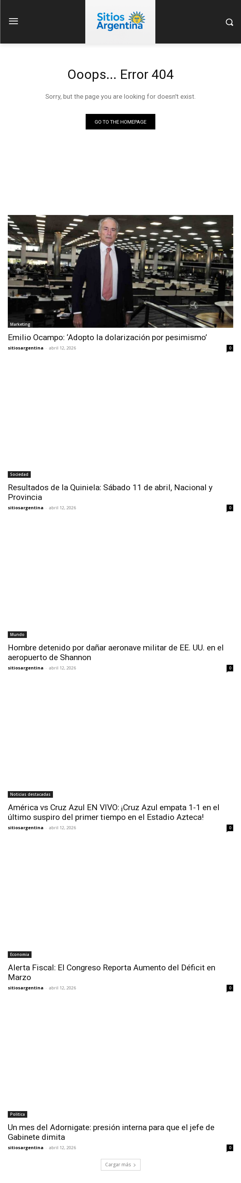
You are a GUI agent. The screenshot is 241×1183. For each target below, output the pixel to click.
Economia (19, 954)
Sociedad (19, 474)
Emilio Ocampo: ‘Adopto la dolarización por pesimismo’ (107, 337)
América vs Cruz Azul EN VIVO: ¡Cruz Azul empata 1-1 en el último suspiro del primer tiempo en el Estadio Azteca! (114, 812)
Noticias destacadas (30, 794)
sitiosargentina (26, 348)
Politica (17, 1114)
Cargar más (120, 1164)
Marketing (20, 324)
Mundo (17, 634)
